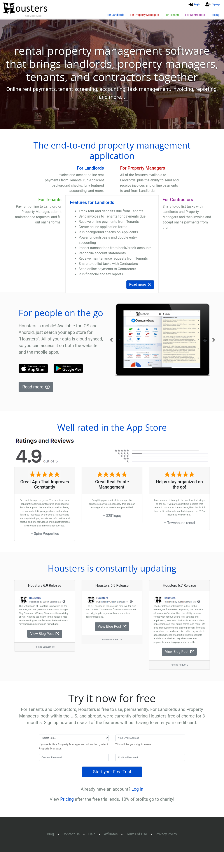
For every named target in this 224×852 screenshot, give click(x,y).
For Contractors (195, 14)
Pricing (215, 14)
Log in (197, 4)
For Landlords (115, 14)
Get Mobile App (33, 15)
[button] (111, 339)
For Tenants (171, 14)
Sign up (216, 4)
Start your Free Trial (112, 771)
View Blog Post (44, 634)
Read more (140, 284)
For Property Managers (144, 14)
